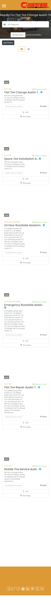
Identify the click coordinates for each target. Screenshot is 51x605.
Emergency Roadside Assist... (24, 315)
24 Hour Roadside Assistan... (24, 235)
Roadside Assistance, (12, 421)
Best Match (33, 48)
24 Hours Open (40, 99)
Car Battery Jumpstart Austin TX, (13, 323)
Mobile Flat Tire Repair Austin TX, (14, 110)
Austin (44, 116)
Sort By (7, 53)
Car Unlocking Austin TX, (14, 249)
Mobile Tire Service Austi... (22, 479)
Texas (44, 182)
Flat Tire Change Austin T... (23, 102)
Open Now (18, 35)
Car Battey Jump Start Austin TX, (12, 241)
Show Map (26, 126)
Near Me (16, 48)
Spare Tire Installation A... (22, 168)
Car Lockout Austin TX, (13, 247)
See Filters (8, 42)
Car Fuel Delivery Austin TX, (14, 243)
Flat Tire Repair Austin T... (22, 397)
